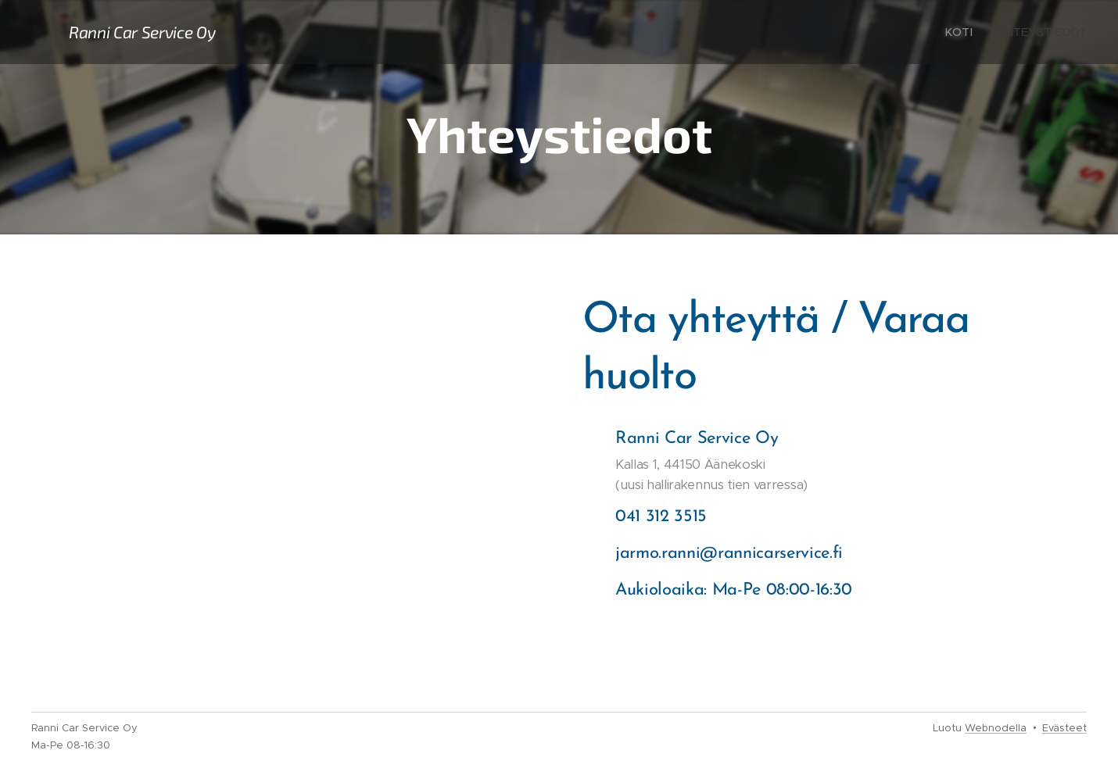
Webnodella (996, 727)
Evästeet (1064, 727)
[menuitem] (966, 32)
